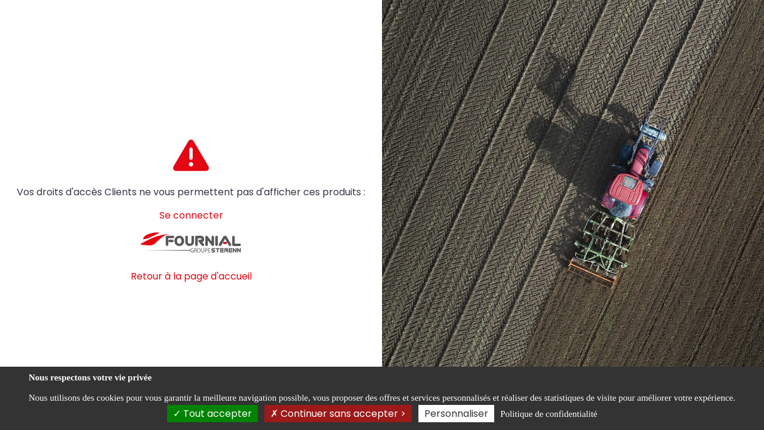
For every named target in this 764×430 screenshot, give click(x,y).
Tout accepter (212, 413)
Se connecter (191, 215)
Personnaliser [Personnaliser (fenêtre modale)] (456, 413)
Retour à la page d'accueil (191, 276)
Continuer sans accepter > (338, 413)
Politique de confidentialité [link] (548, 414)
